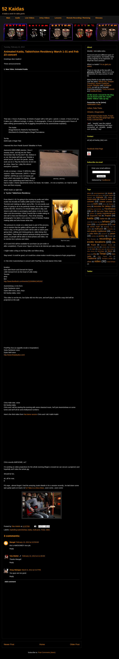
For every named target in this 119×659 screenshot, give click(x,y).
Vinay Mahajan (15, 570)
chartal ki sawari (106, 199)
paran (112, 233)
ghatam (92, 213)
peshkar (102, 236)
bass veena (109, 195)
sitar (97, 247)
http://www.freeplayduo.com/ (14, 355)
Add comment (10, 582)
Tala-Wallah (14, 556)
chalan (110, 197)
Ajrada (110, 193)
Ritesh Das (102, 81)
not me (113, 231)
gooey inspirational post (106, 213)
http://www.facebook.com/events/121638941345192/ (23, 281)
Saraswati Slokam (106, 245)
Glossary (98, 18)
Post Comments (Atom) (46, 652)
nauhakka (110, 229)
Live (89, 224)
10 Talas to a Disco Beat (35, 488)
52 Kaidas (13, 8)
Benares (89, 197)
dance (89, 204)
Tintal (43, 530)
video (48, 530)
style (93, 249)
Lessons (58, 18)
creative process (105, 202)
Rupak (93, 245)
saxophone (90, 247)
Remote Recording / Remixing (78, 18)
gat (92, 211)
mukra (89, 229)
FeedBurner (106, 180)
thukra (89, 254)
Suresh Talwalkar (93, 85)
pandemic (104, 233)
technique (101, 251)
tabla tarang (90, 251)
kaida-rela (103, 219)
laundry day (96, 222)
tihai (94, 254)
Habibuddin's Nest (94, 104)
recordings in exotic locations (101, 240)
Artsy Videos (44, 18)
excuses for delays (102, 206)
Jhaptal (107, 215)
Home (42, 644)
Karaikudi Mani (95, 91)
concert (90, 201)
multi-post (36, 530)
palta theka (93, 234)
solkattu (104, 247)
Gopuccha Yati (95, 216)
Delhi (95, 204)
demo (104, 204)
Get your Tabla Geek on (106, 211)
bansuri (100, 195)
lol (96, 224)
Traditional (91, 258)
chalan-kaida (92, 199)
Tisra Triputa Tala (104, 256)
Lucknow (103, 224)
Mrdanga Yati (108, 226)
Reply (12, 549)
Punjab (110, 236)
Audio (17, 18)
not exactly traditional (96, 231)
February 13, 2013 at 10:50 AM (27, 542)
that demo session (30, 414)
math (113, 224)
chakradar (99, 197)
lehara (106, 221)
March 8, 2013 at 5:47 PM (31, 570)
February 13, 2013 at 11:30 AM (33, 556)
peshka (94, 236)
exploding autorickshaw (18, 530)
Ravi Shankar (91, 239)
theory (110, 251)
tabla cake (101, 249)
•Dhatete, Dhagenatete (95, 112)
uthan (89, 262)
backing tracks (91, 195)
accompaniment (99, 193)
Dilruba (111, 204)
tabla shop (110, 249)
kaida (30, 530)
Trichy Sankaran (108, 89)
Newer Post (9, 644)
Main (8, 18)
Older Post (74, 644)
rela (113, 242)
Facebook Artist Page (95, 149)
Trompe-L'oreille (107, 258)
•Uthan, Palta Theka (94, 108)
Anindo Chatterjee (102, 83)
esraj (89, 206)
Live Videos (29, 18)
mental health (95, 227)
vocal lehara (111, 262)
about (89, 193)
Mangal (12, 542)
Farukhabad (109, 209)
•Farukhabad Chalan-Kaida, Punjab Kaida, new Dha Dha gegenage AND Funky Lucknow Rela (100, 118)
